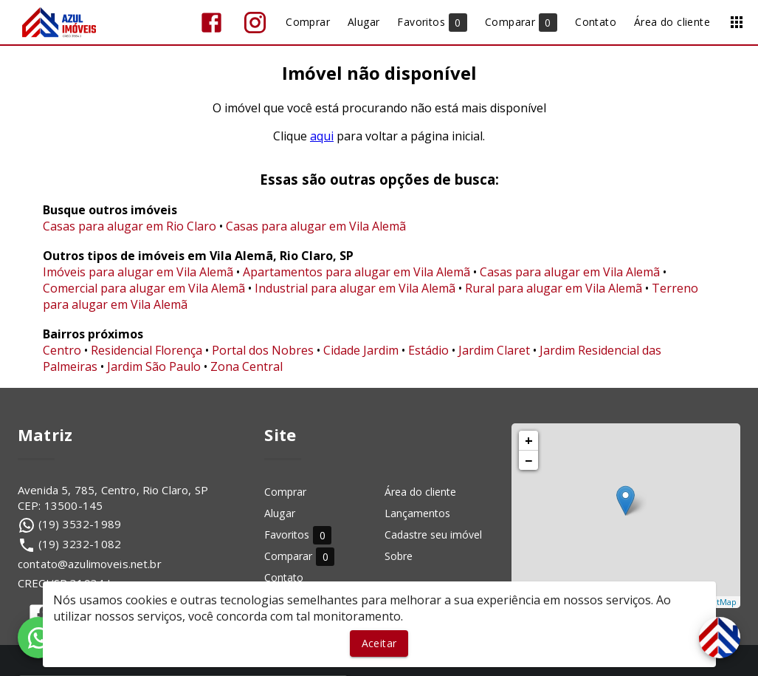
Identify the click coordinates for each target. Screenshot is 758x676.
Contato (283, 577)
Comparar (299, 555)
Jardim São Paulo (154, 366)
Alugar (279, 513)
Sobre (399, 556)
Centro (62, 350)
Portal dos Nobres (263, 350)
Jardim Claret (494, 350)
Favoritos (297, 534)
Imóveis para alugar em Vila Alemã (138, 272)
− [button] (528, 460)
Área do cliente (420, 492)
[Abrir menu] (736, 22)
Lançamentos (417, 513)
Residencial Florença (146, 350)
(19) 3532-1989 (79, 523)
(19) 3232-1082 (79, 543)
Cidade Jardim (361, 350)
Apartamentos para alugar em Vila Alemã (356, 272)
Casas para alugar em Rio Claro (129, 226)
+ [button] (529, 440)
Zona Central (246, 366)
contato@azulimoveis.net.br (90, 563)
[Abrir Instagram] (255, 22)
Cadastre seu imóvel (433, 535)
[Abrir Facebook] (211, 22)
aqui (322, 136)
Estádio (428, 350)
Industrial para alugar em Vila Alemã (355, 288)
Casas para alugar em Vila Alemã (316, 226)
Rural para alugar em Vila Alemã (553, 288)
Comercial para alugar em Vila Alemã (144, 288)
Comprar (285, 492)
